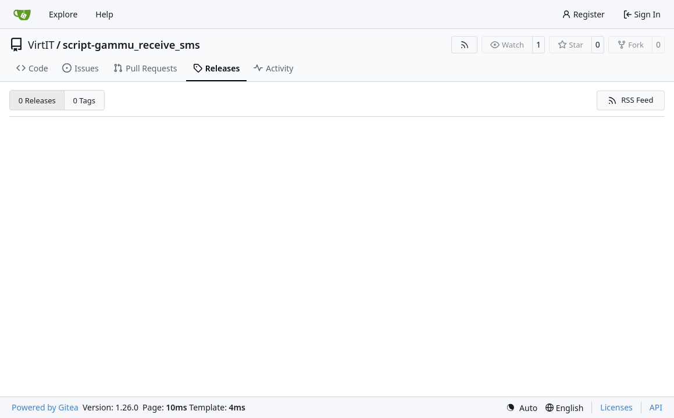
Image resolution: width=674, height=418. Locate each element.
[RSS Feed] (464, 44)
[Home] (22, 14)
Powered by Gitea (45, 407)
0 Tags (84, 100)
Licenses (616, 407)
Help (104, 14)
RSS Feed (630, 100)
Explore (63, 14)
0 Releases (37, 100)
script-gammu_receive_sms (131, 45)
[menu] (521, 407)
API (656, 407)
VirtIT (41, 45)
